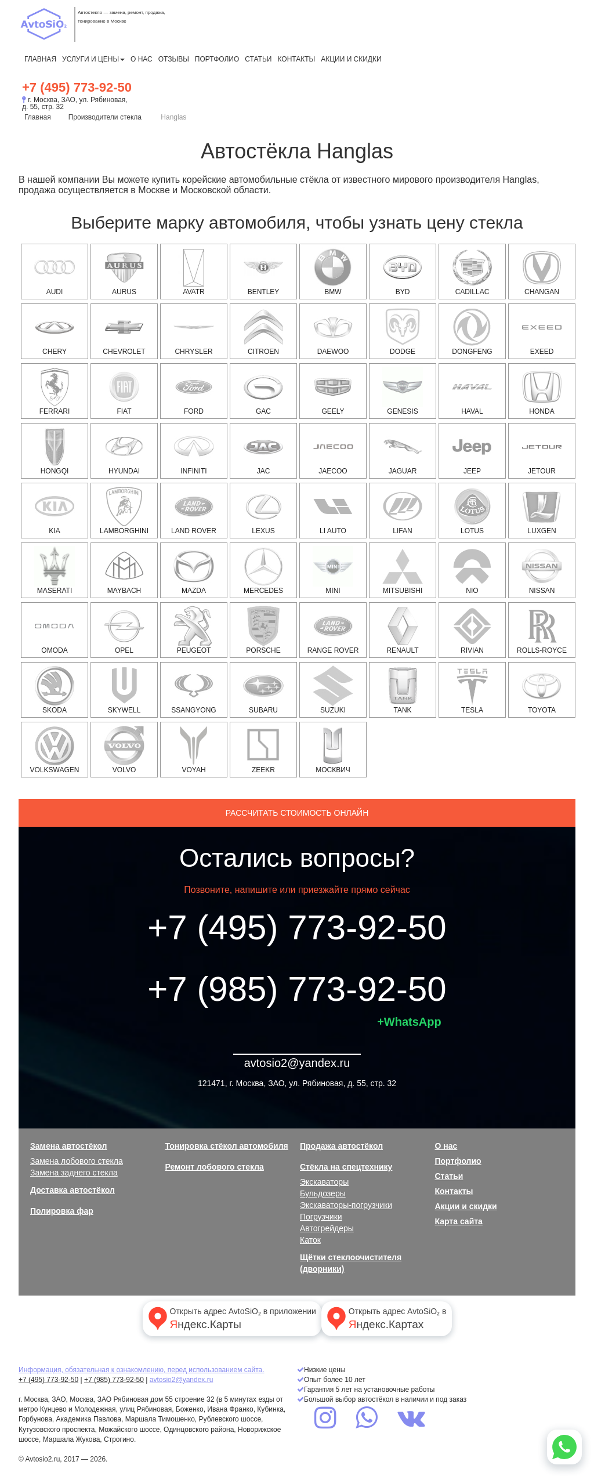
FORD (193, 391)
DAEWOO (333, 331)
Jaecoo (333, 450)
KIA (54, 510)
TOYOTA (541, 689)
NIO (472, 570)
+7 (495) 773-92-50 (77, 87)
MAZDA (193, 570)
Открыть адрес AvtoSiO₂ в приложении (231, 1318)
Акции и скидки (351, 59)
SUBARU (263, 689)
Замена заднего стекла (74, 1172)
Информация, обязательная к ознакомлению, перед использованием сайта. (142, 1370)
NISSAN (541, 570)
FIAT (124, 391)
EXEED (541, 331)
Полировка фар (61, 1210)
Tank (402, 689)
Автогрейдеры (327, 1228)
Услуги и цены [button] (93, 59)
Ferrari (54, 391)
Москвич (333, 749)
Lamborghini (124, 510)
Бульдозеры (323, 1193)
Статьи (258, 59)
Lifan (402, 510)
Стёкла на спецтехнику (346, 1166)
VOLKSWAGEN (54, 749)
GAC (263, 391)
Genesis (402, 391)
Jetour (541, 450)
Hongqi (54, 450)
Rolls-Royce (542, 630)
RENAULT (402, 630)
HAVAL (472, 391)
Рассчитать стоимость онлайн (297, 812)
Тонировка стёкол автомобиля (226, 1146)
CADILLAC (472, 271)
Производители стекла (105, 117)
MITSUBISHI (402, 570)
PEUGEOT (193, 630)
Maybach (124, 570)
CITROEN (263, 331)
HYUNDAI (124, 450)
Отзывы (173, 59)
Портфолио (217, 59)
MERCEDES (263, 570)
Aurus (124, 271)
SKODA (54, 689)
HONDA (541, 391)
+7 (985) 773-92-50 (296, 988)
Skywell (124, 689)
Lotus (472, 510)
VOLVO (124, 749)
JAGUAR (402, 450)
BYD (402, 271)
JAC (263, 450)
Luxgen (541, 510)
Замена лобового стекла (76, 1161)
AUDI (54, 271)
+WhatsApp (409, 1021)
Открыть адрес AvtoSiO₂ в (385, 1318)
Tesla (472, 689)
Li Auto (333, 510)
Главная (40, 59)
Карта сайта (459, 1221)
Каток (310, 1240)
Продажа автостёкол (341, 1146)
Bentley (263, 271)
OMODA (54, 630)
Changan (541, 271)
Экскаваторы (324, 1181)
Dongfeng (472, 331)
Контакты (296, 59)
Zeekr (263, 749)
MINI (333, 570)
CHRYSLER (193, 331)
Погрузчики (321, 1216)
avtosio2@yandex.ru (297, 1063)
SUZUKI (333, 689)
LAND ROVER (193, 510)
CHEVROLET (124, 331)
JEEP (472, 450)
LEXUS (263, 510)
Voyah (193, 749)
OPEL (124, 630)
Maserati (54, 570)
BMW (333, 271)
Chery (54, 331)
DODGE (402, 331)
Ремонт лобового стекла (214, 1166)
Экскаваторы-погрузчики (346, 1205)
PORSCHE (263, 630)
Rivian (472, 630)
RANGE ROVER (333, 630)
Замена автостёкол (68, 1146)
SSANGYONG (193, 689)
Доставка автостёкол (72, 1190)
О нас (142, 59)
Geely (333, 391)
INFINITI (193, 450)
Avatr (193, 271)
